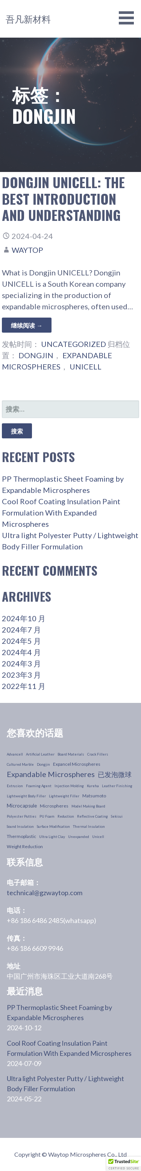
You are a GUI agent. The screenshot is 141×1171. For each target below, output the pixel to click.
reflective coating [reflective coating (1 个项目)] (92, 816)
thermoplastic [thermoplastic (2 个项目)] (21, 836)
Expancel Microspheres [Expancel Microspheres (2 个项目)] (76, 764)
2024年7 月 (21, 629)
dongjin (35, 355)
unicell (86, 366)
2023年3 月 (21, 674)
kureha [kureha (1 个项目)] (93, 786)
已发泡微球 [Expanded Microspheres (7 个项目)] (115, 775)
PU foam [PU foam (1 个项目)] (47, 816)
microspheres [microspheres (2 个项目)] (54, 806)
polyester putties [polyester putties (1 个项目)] (21, 816)
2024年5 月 (21, 640)
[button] (123, 1164)
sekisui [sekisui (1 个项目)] (117, 816)
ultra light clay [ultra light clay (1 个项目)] (52, 837)
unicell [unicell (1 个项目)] (98, 837)
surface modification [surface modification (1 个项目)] (53, 826)
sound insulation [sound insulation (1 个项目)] (20, 826)
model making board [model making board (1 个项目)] (88, 806)
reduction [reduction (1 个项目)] (66, 816)
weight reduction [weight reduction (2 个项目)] (25, 846)
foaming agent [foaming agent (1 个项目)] (39, 786)
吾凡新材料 (28, 18)
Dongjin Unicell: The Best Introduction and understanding (63, 198)
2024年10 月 (23, 618)
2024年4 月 (21, 652)
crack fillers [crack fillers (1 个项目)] (97, 754)
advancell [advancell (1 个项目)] (15, 754)
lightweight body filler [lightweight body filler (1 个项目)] (26, 796)
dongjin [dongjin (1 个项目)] (43, 764)
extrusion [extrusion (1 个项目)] (15, 786)
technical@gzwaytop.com (44, 892)
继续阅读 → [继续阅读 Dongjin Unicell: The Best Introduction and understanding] (26, 325)
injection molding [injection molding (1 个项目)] (69, 786)
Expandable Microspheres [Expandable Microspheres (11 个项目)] (51, 774)
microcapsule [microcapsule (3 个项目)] (22, 806)
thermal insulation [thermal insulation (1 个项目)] (89, 826)
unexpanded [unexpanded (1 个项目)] (78, 837)
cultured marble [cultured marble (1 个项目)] (20, 764)
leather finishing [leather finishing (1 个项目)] (117, 786)
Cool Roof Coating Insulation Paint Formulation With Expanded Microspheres (61, 512)
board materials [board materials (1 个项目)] (71, 754)
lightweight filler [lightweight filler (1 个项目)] (64, 796)
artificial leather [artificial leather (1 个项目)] (40, 754)
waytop (27, 249)
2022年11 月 (23, 685)
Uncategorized (73, 343)
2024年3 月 (21, 663)
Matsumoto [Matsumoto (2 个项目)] (94, 795)
